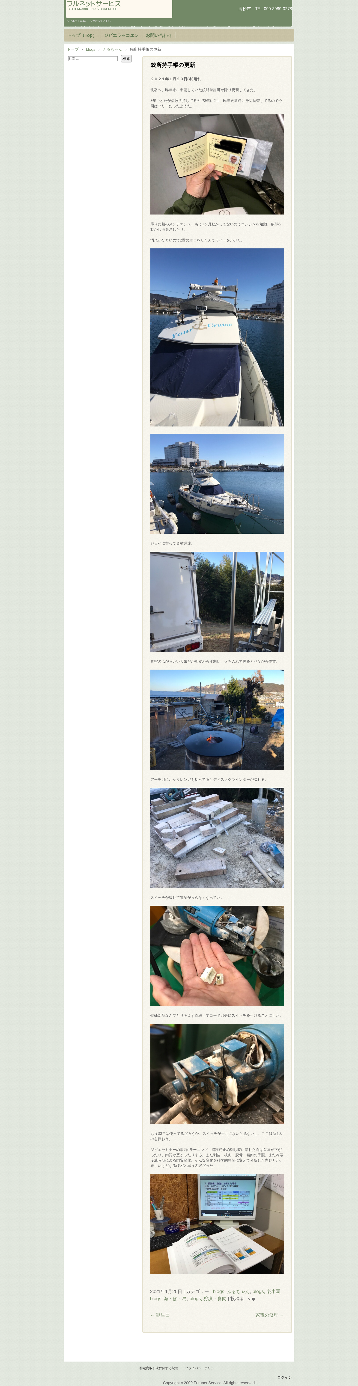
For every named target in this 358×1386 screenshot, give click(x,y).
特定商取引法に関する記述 (159, 1368)
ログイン (284, 1377)
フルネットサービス (119, 9)
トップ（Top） (82, 35)
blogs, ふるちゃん (231, 1291)
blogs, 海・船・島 (168, 1298)
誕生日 (160, 1314)
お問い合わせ (159, 35)
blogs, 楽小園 (266, 1291)
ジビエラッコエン (121, 35)
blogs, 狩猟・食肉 (208, 1298)
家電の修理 (269, 1314)
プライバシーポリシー (201, 1368)
